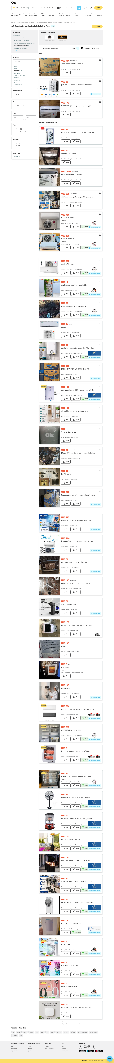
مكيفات (73, 1032)
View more (20, 51)
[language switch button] (83, 8)
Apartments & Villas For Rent (33, 14)
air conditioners (82, 1032)
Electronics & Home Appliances (25, 22)
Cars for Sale (25, 14)
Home (13, 22)
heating (66, 1032)
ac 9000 (15, 1035)
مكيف (25, 1032)
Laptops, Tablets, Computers (52, 14)
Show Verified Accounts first (50, 48)
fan (37, 1032)
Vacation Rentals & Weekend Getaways (65, 14)
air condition (93, 1032)
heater (31, 1032)
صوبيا (42, 1032)
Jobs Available (99, 14)
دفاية (52, 1032)
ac (13, 1032)
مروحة (18, 1032)
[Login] (90, 8)
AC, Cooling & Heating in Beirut (45, 22)
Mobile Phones (43, 14)
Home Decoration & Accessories (89, 14)
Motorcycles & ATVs (78, 14)
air (47, 1032)
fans (21, 1035)
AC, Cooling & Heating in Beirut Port (65, 22)
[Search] (79, 8)
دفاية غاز (58, 1032)
